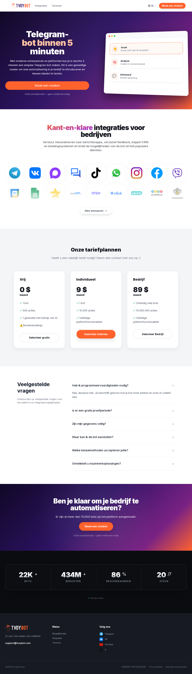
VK (103, 639)
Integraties (41, 5)
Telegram (106, 634)
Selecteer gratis (39, 337)
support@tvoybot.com (18, 643)
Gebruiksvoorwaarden (176, 667)
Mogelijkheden (59, 633)
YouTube (106, 644)
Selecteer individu (96, 334)
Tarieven (57, 5)
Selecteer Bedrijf (152, 334)
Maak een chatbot (172, 5)
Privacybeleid (155, 667)
